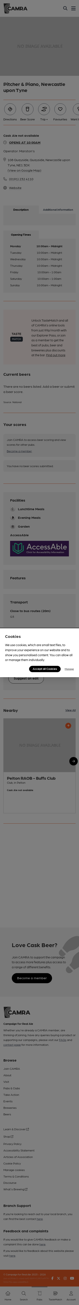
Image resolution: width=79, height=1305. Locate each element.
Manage (69, 668)
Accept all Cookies (45, 668)
